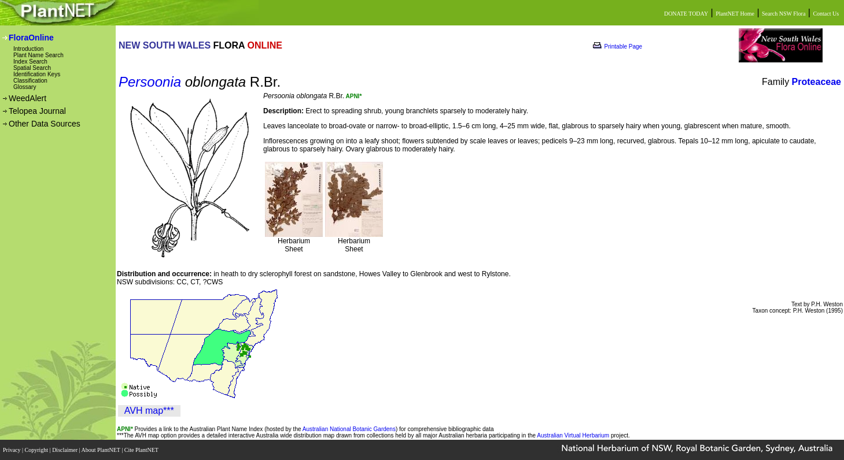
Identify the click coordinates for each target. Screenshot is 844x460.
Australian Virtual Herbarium (573, 435)
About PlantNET (101, 450)
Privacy (12, 450)
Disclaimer (65, 450)
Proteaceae (816, 82)
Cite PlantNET (142, 450)
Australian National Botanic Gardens (349, 429)
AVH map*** (149, 411)
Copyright (37, 450)
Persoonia (150, 82)
